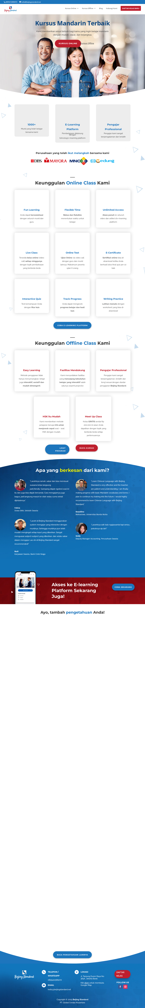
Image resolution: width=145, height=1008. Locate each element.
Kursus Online (70, 8)
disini (86, 983)
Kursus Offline (87, 8)
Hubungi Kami (111, 8)
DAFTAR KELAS (120, 974)
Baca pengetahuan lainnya (72, 955)
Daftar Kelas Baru (130, 8)
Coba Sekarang (123, 587)
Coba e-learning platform (72, 325)
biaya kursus (86, 448)
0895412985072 (11, 2)
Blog (101, 8)
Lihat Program (60, 449)
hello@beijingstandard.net (59, 989)
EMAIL (51, 985)
